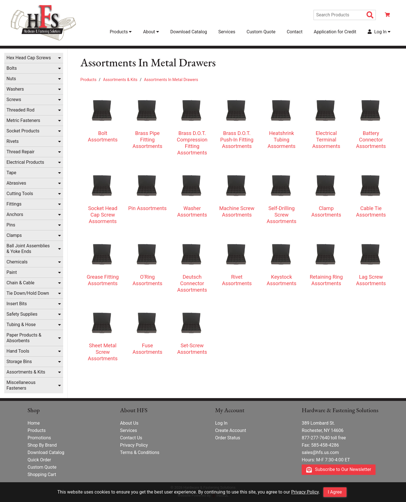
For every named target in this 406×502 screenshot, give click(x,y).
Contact (295, 32)
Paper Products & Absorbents (23, 338)
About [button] (151, 32)
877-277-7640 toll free (324, 438)
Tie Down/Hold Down (27, 293)
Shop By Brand (42, 445)
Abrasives (16, 183)
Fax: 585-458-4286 (320, 445)
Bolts (11, 68)
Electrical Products (25, 162)
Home (34, 423)
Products (88, 80)
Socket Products (22, 131)
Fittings (13, 204)
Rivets (12, 142)
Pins (10, 225)
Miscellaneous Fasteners (21, 385)
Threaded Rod (20, 110)
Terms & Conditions (140, 452)
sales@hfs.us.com (320, 452)
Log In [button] (379, 32)
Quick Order (39, 460)
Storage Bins (19, 362)
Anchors (14, 215)
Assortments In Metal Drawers (171, 80)
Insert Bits (16, 304)
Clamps (14, 236)
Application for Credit (335, 32)
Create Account (230, 430)
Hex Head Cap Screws (28, 58)
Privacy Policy (305, 492)
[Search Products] (370, 15)
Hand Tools (17, 351)
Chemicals (17, 262)
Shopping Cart (42, 474)
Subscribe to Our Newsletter (338, 470)
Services (226, 32)
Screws (13, 100)
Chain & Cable (20, 283)
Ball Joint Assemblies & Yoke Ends (28, 249)
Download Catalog (188, 32)
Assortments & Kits (25, 372)
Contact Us (131, 438)
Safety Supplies (21, 314)
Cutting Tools (19, 194)
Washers (15, 89)
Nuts (11, 79)
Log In (221, 423)
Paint (11, 273)
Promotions (39, 438)
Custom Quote (261, 32)
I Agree (335, 492)
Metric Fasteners (23, 121)
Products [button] (121, 32)
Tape (11, 173)
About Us (129, 423)
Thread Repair (20, 152)
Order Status (227, 438)
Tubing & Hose (21, 325)
